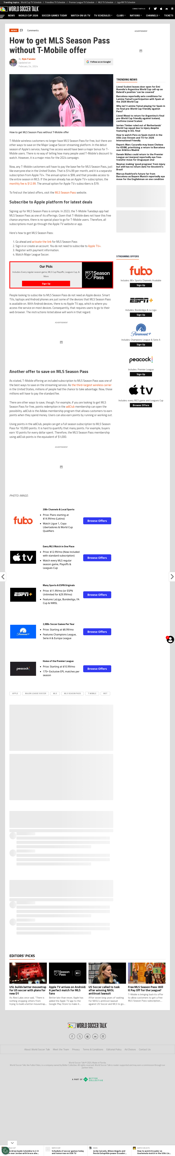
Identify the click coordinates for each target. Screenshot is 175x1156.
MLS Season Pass (65, 192)
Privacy (76, 1049)
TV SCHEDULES (103, 15)
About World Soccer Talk (37, 1049)
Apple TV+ (94, 246)
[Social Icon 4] (103, 1036)
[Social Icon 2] (87, 1036)
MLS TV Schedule (105, 2)
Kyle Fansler (29, 59)
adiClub (70, 406)
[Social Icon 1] (79, 1036)
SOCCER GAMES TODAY (54, 15)
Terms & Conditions (93, 1049)
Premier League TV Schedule (81, 2)
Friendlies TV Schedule (55, 2)
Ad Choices (130, 1049)
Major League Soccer (35, 693)
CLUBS (121, 15)
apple (15, 693)
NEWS (11, 15)
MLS (55, 693)
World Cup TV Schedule (31, 2)
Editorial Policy (114, 1049)
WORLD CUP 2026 (28, 15)
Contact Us (145, 1049)
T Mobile (92, 693)
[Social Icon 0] (72, 1036)
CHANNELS (153, 15)
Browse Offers (97, 521)
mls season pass (72, 693)
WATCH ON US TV (80, 15)
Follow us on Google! (100, 61)
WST (105, 693)
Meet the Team (61, 1049)
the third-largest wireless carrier (92, 385)
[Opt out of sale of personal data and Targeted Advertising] (5, 1150)
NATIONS (136, 15)
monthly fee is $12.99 (22, 183)
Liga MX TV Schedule (126, 2)
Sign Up (141, 285)
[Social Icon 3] (95, 1036)
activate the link (41, 241)
